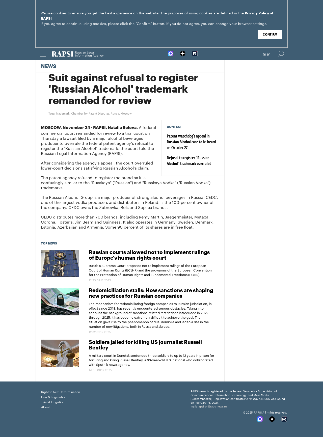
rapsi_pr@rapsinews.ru (212, 406)
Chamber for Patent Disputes (90, 113)
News (48, 66)
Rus (267, 54)
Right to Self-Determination (60, 391)
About (45, 406)
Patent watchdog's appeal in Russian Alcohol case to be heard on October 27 (191, 142)
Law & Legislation (53, 396)
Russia (115, 113)
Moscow (126, 113)
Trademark (63, 113)
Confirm (270, 34)
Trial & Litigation (52, 401)
